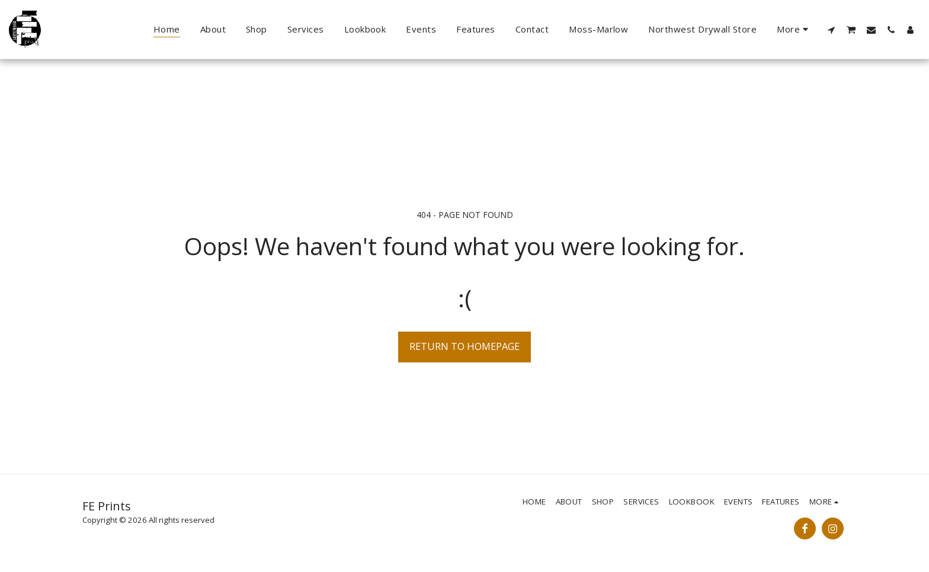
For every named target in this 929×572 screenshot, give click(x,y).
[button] (831, 29)
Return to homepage (464, 346)
